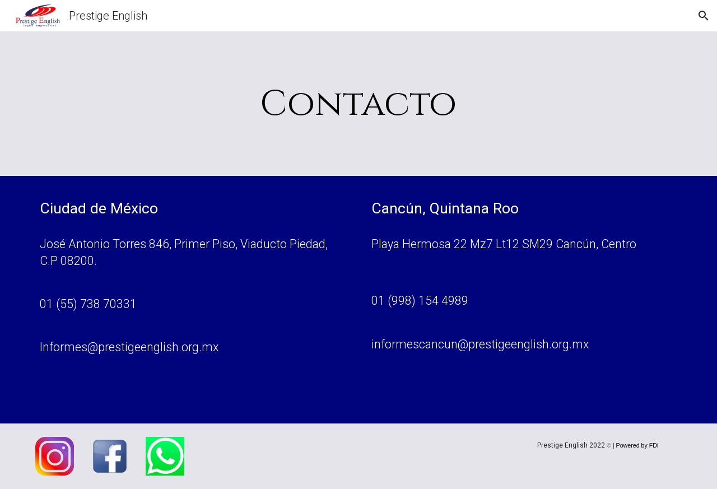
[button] (703, 15)
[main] (358, 103)
